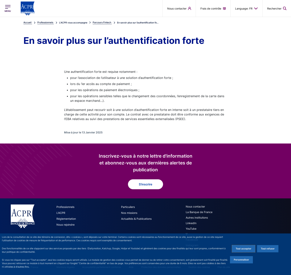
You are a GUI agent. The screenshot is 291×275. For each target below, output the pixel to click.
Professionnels (65, 206)
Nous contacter (195, 206)
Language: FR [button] (246, 8)
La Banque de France (199, 212)
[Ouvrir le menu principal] (8, 8)
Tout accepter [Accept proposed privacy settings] (243, 248)
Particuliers (128, 206)
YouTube (191, 228)
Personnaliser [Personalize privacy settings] (241, 259)
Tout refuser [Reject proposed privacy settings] (268, 248)
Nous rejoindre (65, 224)
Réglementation (66, 218)
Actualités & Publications (136, 218)
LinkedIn (191, 223)
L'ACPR (60, 212)
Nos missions (129, 212)
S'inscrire (145, 184)
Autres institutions (197, 217)
